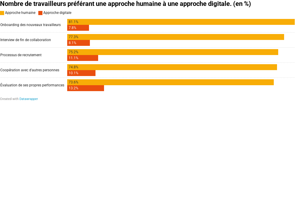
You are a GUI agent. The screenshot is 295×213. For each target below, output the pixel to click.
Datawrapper (28, 99)
